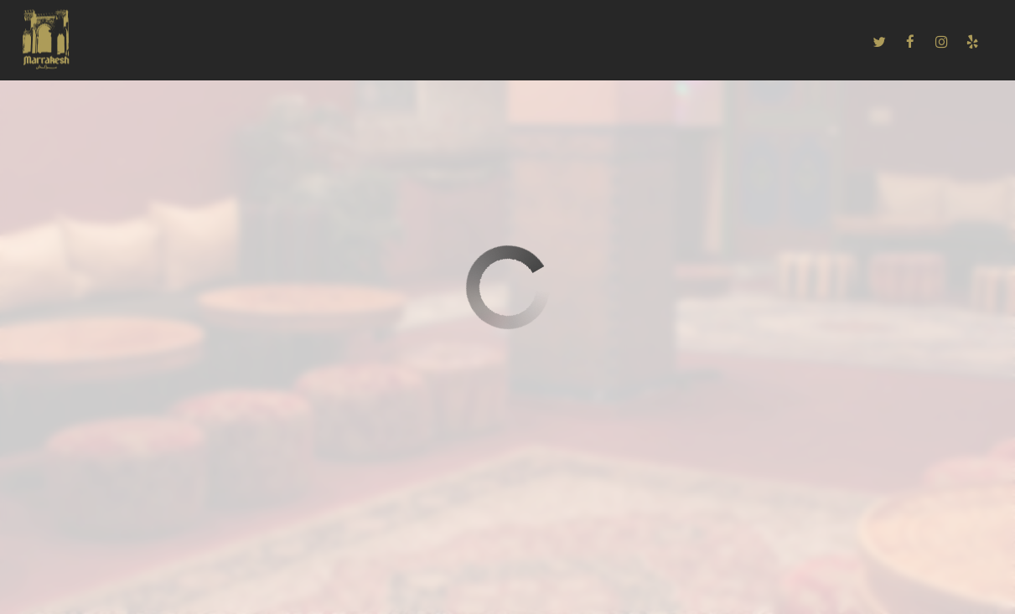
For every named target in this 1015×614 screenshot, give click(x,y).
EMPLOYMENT (705, 42)
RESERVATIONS (416, 42)
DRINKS (251, 42)
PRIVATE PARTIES (597, 42)
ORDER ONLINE (807, 42)
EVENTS (505, 42)
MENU (190, 42)
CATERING (322, 42)
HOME (135, 42)
